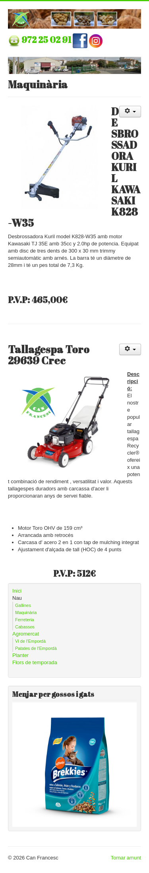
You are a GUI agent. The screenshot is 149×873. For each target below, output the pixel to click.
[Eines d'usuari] (130, 111)
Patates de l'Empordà (36, 648)
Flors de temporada (34, 662)
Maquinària (26, 612)
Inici (16, 591)
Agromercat (25, 634)
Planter (20, 655)
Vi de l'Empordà (30, 641)
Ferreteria (24, 619)
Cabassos (25, 626)
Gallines (23, 605)
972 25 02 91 (47, 39)
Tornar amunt (125, 858)
